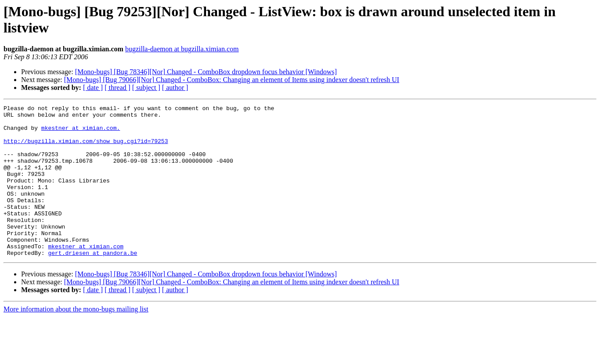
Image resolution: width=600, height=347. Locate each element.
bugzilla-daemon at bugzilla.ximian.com (182, 49)
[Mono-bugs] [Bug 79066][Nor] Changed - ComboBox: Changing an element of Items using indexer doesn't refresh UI (231, 79)
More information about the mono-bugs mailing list (76, 339)
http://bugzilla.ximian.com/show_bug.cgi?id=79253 (86, 149)
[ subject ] (146, 87)
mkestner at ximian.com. (80, 133)
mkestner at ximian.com (85, 275)
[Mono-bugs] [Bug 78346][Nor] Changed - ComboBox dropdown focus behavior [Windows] (206, 71)
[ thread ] (117, 87)
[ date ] (93, 87)
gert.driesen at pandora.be (92, 283)
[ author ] (175, 87)
